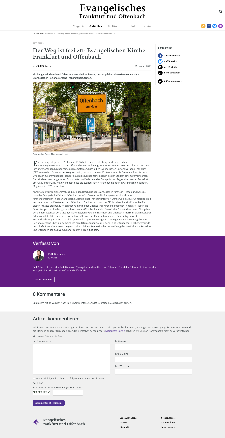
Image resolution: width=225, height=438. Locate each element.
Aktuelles (95, 26)
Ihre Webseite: (122, 366)
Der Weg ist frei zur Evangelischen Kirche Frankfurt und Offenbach (86, 34)
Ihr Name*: (121, 341)
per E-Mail (170, 67)
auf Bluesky (170, 61)
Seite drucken (171, 72)
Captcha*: (38, 383)
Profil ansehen (43, 279)
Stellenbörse (167, 417)
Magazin (79, 26)
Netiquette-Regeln (115, 330)
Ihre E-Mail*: (121, 353)
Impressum (167, 427)
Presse (123, 422)
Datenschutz (168, 422)
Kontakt (131, 26)
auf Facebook (171, 55)
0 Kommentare (172, 81)
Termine (146, 26)
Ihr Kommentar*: (42, 341)
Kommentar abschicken (48, 402)
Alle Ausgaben (128, 417)
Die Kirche (113, 26)
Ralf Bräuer (43, 66)
